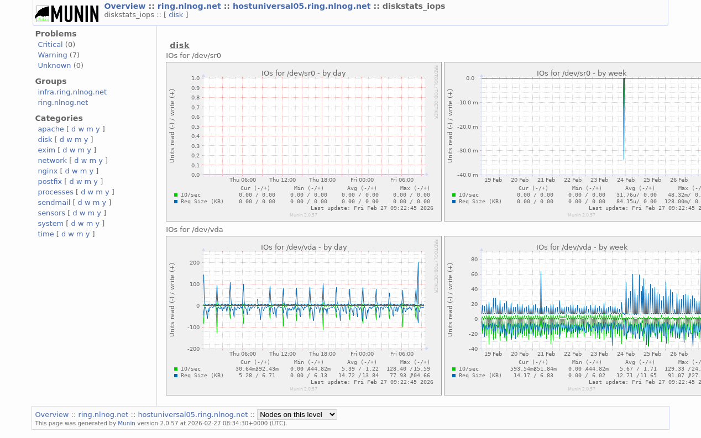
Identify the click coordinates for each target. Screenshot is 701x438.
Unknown (54, 65)
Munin (126, 423)
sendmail (54, 202)
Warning (52, 55)
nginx (47, 171)
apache (51, 129)
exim (46, 150)
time (46, 234)
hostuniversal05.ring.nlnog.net (303, 6)
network (52, 160)
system (51, 223)
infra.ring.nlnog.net (72, 92)
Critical (50, 44)
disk (177, 14)
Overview (126, 6)
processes (56, 192)
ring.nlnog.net (191, 6)
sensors (51, 213)
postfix (50, 181)
